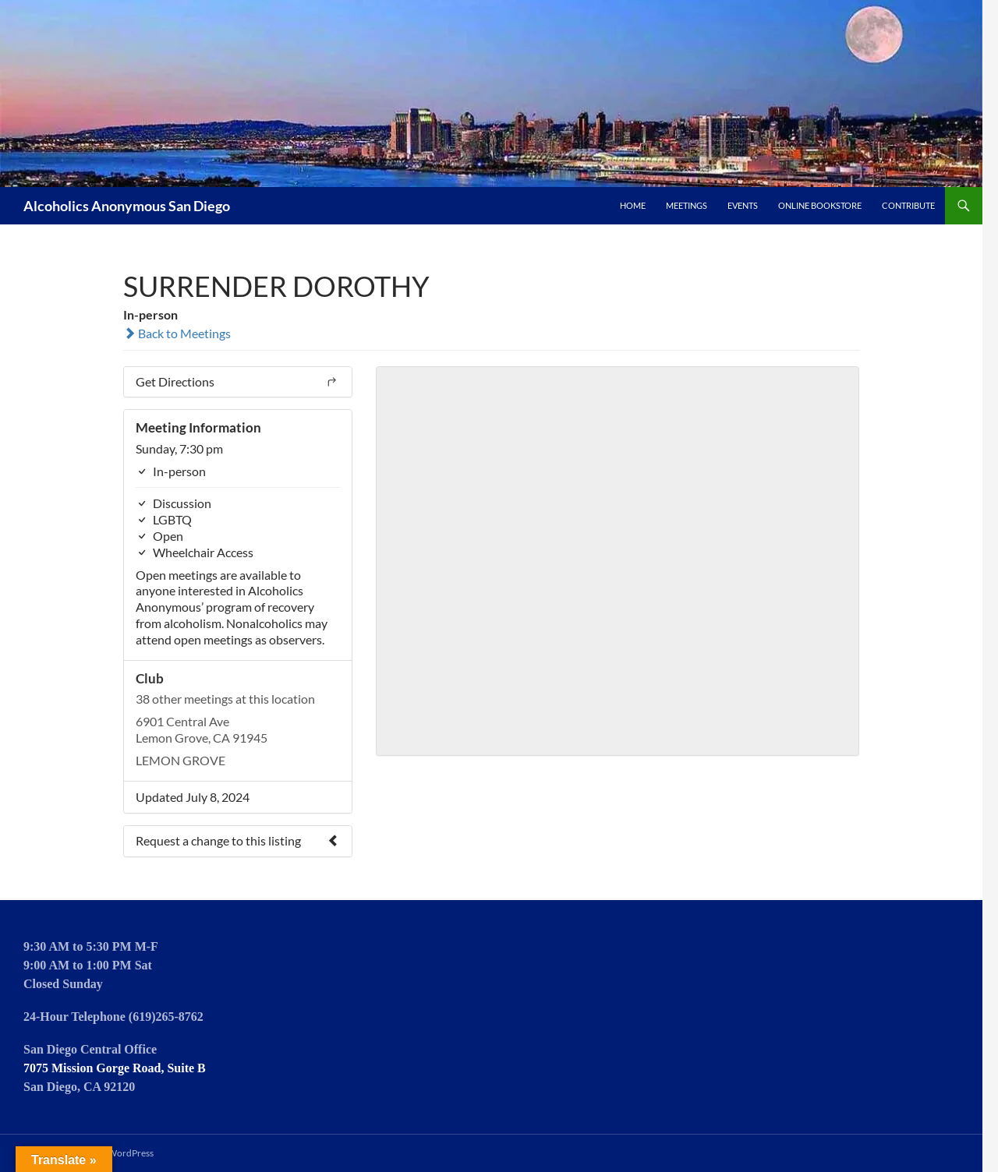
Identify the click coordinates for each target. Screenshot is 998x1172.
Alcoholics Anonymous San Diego (126, 205)
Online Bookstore (820, 205)
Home (633, 205)
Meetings (686, 205)
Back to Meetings (177, 333)
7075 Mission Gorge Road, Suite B (114, 1068)
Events (742, 205)
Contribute (908, 205)
